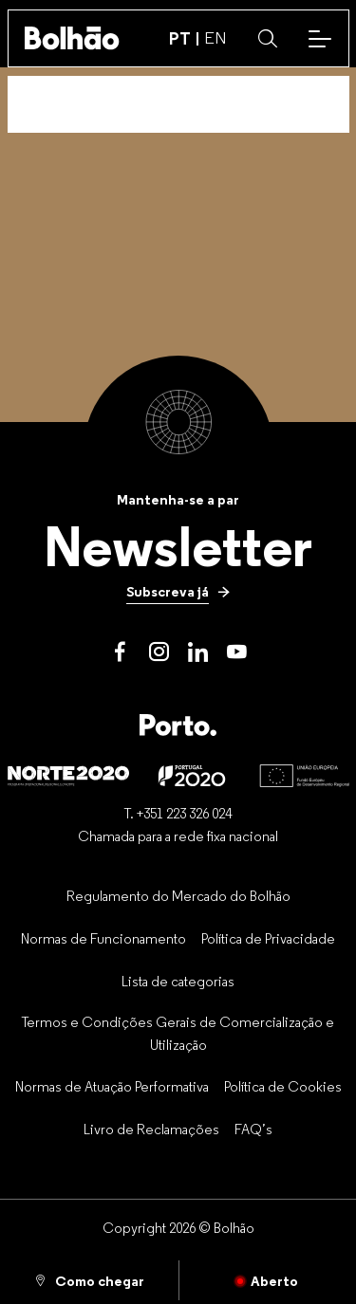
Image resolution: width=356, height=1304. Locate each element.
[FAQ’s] (253, 1128)
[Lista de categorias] (178, 980)
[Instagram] (159, 652)
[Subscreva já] (178, 591)
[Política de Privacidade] (268, 938)
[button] (267, 39)
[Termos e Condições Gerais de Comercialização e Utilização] (178, 1033)
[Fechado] (268, 1280)
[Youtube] (237, 652)
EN (215, 38)
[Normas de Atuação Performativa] (112, 1086)
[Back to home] (72, 38)
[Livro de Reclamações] (151, 1128)
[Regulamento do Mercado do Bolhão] (178, 896)
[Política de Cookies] (283, 1086)
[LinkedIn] (198, 652)
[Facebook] (120, 652)
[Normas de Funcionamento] (103, 938)
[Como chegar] (89, 1280)
